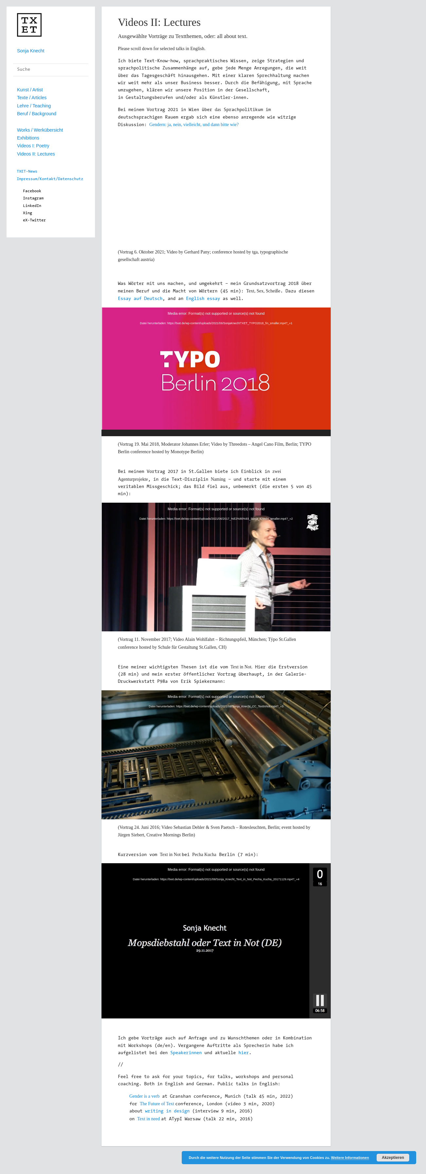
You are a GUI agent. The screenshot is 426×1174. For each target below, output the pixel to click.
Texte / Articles (31, 97)
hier (243, 1053)
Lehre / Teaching (34, 105)
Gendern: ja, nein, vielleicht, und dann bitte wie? (194, 124)
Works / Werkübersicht (40, 130)
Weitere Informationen (350, 1158)
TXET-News (27, 172)
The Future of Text (157, 1103)
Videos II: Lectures (36, 154)
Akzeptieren (393, 1157)
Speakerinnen (186, 1053)
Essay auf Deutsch (140, 299)
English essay (203, 299)
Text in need (148, 1118)
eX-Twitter (34, 220)
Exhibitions (28, 137)
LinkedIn (32, 206)
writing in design (167, 1111)
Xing (27, 213)
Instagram (33, 198)
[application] (216, 371)
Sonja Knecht (30, 50)
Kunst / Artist (30, 89)
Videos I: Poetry (33, 145)
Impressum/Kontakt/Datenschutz (50, 179)
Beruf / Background (36, 113)
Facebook (32, 191)
